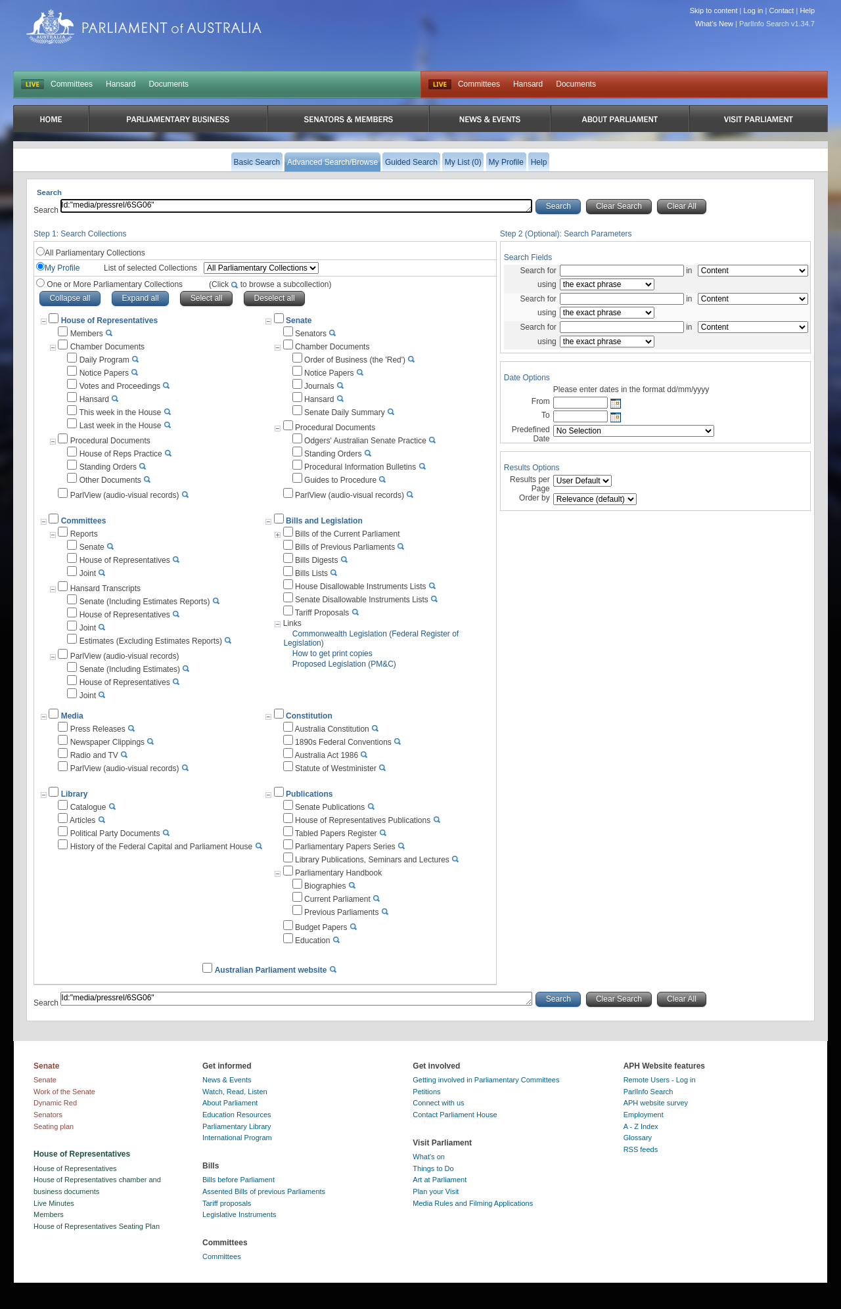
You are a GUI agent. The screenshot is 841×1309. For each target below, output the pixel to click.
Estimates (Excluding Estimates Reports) (151, 641)
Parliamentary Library (236, 1126)
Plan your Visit (436, 1191)
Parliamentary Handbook (338, 872)
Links (292, 623)
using (547, 284)
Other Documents (110, 480)
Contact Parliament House (455, 1115)
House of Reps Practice (121, 453)
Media (72, 716)
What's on (429, 1157)
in (689, 270)
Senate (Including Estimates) (130, 669)
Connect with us (438, 1103)
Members (86, 333)
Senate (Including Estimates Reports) (145, 601)
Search (47, 210)
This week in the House (120, 412)
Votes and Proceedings (120, 386)
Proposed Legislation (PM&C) (344, 664)
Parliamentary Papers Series (345, 846)
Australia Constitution (331, 729)
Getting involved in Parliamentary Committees (486, 1080)
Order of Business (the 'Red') (354, 360)
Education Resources (236, 1115)
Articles (82, 820)
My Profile (62, 268)
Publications (309, 794)
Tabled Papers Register (336, 833)
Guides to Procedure (340, 480)
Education (312, 940)
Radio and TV (94, 755)
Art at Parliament (439, 1180)
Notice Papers (104, 373)
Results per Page (530, 484)
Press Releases (97, 729)
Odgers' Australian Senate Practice (365, 440)
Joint (88, 573)
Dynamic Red (55, 1103)
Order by (534, 497)
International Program (237, 1138)
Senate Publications (330, 807)
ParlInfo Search (648, 1092)
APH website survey (656, 1103)
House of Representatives (125, 560)
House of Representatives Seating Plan (97, 1226)
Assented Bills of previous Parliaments (263, 1191)
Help (807, 10)
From (541, 401)
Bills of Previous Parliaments (345, 547)
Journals (319, 386)
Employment (644, 1115)
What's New (714, 24)
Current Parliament (337, 899)
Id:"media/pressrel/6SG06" (296, 206)
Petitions (426, 1092)
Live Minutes (54, 1203)
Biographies (325, 886)
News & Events (227, 1080)
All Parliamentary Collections (95, 252)
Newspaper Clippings (107, 742)
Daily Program (104, 360)
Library (74, 794)
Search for (538, 270)
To (545, 415)
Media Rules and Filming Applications (473, 1203)
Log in (753, 10)
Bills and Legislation (324, 520)
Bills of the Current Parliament (347, 534)
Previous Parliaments (341, 912)
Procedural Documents (110, 440)
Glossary (638, 1138)
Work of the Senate (64, 1092)
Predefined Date (531, 434)
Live (439, 84)
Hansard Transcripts (105, 588)
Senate (298, 320)
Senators (311, 333)
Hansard (120, 84)
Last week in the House (121, 425)
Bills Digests (316, 560)
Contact (781, 10)
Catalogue (88, 807)
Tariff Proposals (322, 612)
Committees (72, 84)
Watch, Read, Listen (234, 1092)
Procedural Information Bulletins (360, 467)
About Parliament (230, 1103)
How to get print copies (332, 653)
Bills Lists (311, 573)
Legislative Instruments (239, 1214)
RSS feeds (641, 1149)
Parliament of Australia (143, 26)
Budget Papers (321, 927)
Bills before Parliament (238, 1180)
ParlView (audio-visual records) (124, 495)
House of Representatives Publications (362, 820)
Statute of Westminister (335, 768)
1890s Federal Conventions (343, 742)
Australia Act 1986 (326, 755)
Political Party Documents (115, 833)
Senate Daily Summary (344, 412)
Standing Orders (108, 467)
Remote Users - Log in (660, 1080)
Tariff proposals (226, 1203)
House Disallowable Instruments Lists (360, 586)
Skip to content (714, 10)
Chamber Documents (107, 346)
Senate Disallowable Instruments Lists (361, 599)
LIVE (32, 84)
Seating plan (54, 1126)
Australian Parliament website (271, 970)
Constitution (309, 716)
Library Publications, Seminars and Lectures (372, 859)
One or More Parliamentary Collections (188, 284)
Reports (84, 534)
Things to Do (433, 1168)
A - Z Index (641, 1126)
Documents (168, 84)
